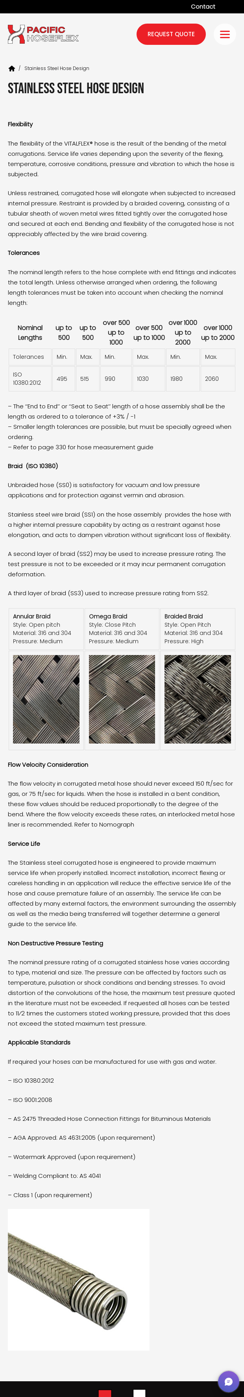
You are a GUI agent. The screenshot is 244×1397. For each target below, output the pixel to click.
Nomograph (116, 824)
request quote (171, 34)
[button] (228, 1381)
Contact (203, 6)
